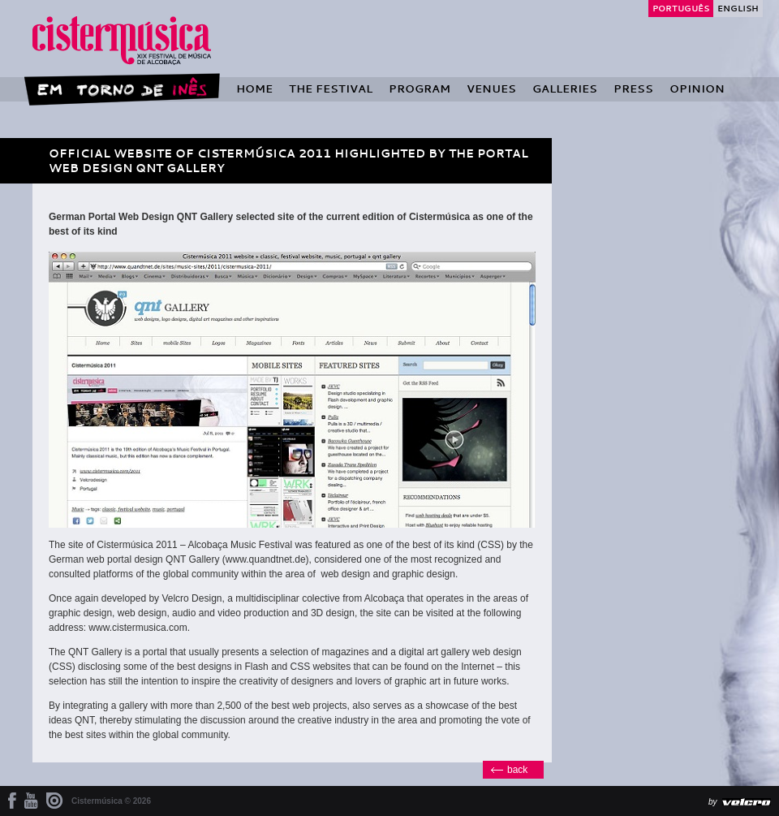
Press (633, 88)
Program (419, 88)
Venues (491, 88)
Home (254, 88)
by (712, 801)
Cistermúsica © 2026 (111, 801)
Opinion (697, 88)
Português (680, 8)
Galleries (564, 88)
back (517, 769)
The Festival (330, 88)
